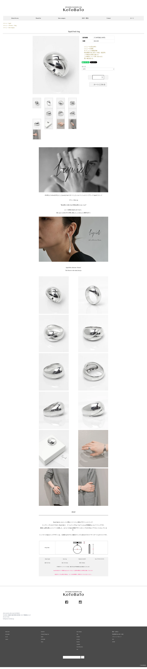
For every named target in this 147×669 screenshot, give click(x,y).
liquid (9, 23)
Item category (61, 18)
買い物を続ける (88, 58)
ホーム (5, 23)
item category (79, 631)
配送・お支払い (115, 631)
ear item (78, 639)
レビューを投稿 (88, 48)
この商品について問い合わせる (93, 56)
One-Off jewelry (80, 646)
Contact (109, 18)
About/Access (15, 18)
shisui (42, 641)
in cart (6, 636)
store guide (7, 634)
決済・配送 (85, 18)
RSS (113, 639)
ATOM (113, 641)
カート (132, 18)
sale (77, 649)
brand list (43, 631)
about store (7, 631)
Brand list (38, 18)
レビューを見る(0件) (90, 46)
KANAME (43, 639)
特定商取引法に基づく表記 (117, 634)
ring (77, 634)
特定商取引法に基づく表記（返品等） (95, 52)
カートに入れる (98, 84)
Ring (15, 25)
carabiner (78, 644)
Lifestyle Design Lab (45, 634)
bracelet (78, 641)
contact (6, 639)
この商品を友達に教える (91, 54)
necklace (78, 636)
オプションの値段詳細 (90, 50)
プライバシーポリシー (117, 636)
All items (10, 25)
